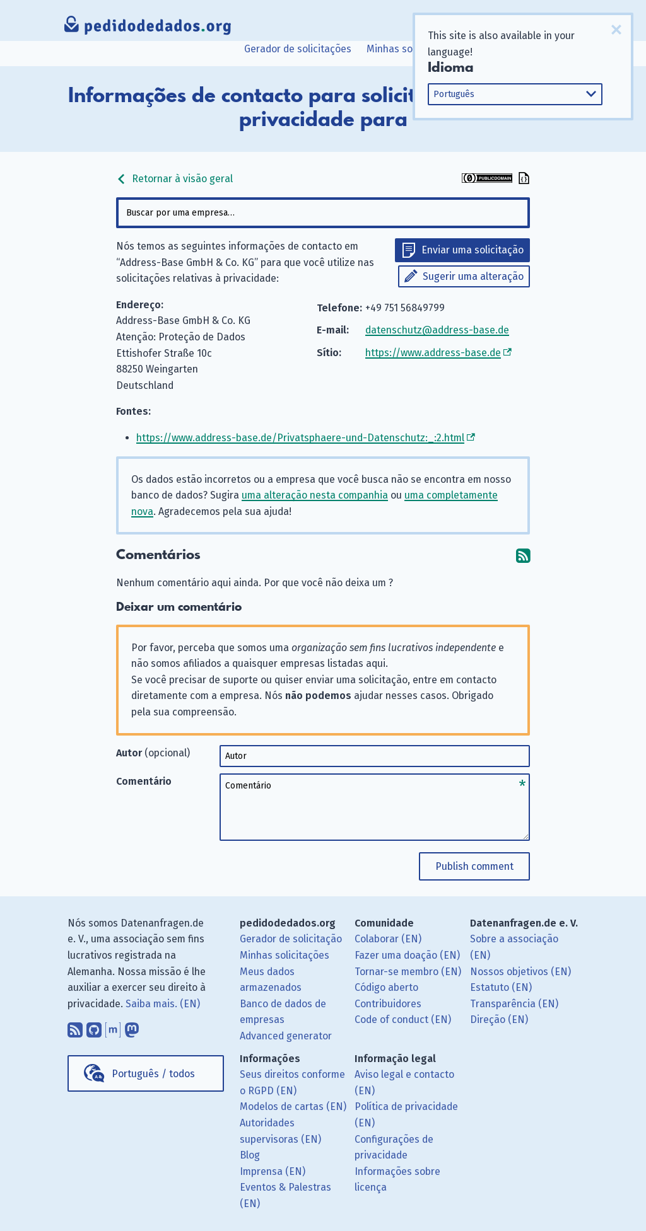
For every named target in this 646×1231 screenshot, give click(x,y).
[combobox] (322, 212)
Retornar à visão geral (174, 179)
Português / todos (153, 1074)
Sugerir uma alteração (473, 276)
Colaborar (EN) (388, 939)
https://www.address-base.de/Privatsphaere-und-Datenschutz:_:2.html (300, 438)
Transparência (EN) (514, 1004)
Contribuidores (388, 1004)
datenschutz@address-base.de (437, 330)
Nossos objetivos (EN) (520, 972)
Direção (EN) (499, 1020)
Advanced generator (286, 1036)
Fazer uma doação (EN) (407, 955)
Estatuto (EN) (501, 987)
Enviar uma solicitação (472, 250)
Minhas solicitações (411, 49)
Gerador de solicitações (297, 49)
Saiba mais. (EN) (163, 1004)
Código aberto (386, 987)
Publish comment (474, 866)
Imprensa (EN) (272, 1171)
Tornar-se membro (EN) (408, 972)
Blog (250, 1155)
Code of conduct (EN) (403, 1020)
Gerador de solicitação (291, 939)
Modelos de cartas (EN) (293, 1107)
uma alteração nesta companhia (315, 495)
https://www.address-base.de (433, 353)
